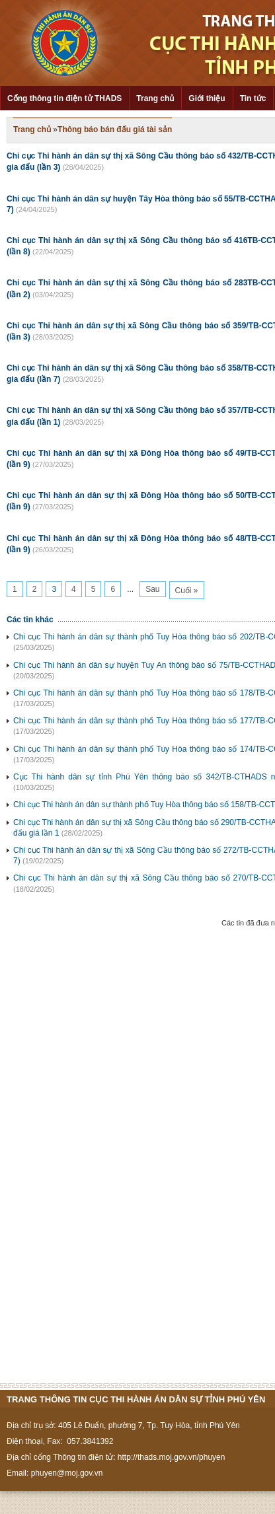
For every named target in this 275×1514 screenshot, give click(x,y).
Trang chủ (155, 98)
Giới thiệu (206, 98)
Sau (152, 589)
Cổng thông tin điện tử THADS (64, 98)
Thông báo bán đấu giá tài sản (115, 129)
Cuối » (186, 590)
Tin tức (253, 98)
